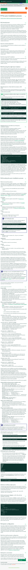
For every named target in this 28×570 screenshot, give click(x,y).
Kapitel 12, (19, 140)
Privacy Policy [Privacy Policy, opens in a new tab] (13, 564)
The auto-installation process (18, 5)
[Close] (27, 562)
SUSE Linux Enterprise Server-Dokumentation (12, 4)
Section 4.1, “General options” (14, 549)
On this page (4, 9)
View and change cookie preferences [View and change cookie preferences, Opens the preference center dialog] (14, 567)
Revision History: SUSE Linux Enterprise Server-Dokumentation (11, 18)
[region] (14, 565)
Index (4, 4)
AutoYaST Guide (21, 4)
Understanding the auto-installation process (7, 5)
